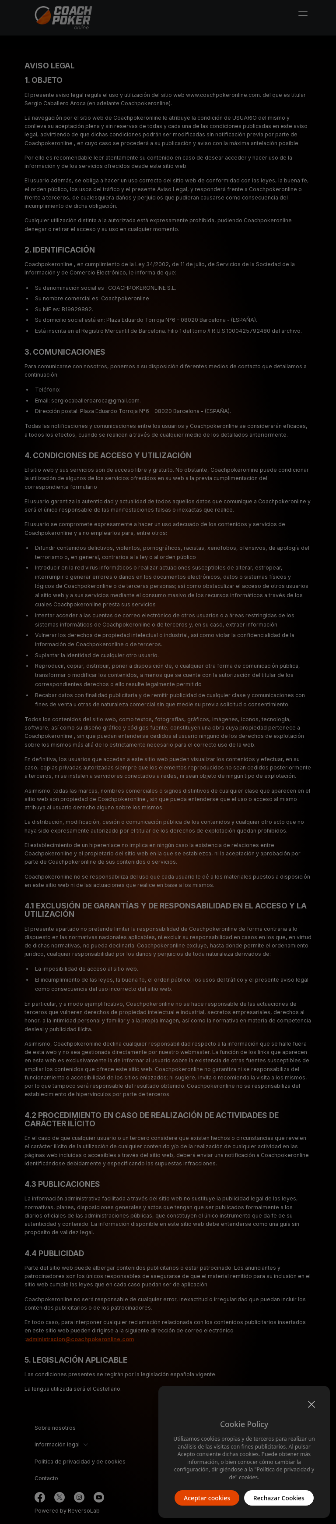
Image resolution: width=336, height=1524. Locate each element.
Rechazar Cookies (278, 1498)
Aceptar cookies (207, 1498)
